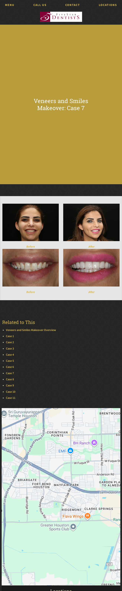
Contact (72, 5)
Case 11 (10, 398)
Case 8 (10, 379)
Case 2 (10, 342)
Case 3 (10, 348)
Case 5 (10, 360)
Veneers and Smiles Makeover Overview (31, 330)
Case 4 (10, 354)
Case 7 (10, 373)
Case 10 (10, 391)
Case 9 (10, 385)
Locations (108, 5)
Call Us (40, 5)
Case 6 (10, 367)
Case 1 (10, 336)
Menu (9, 5)
